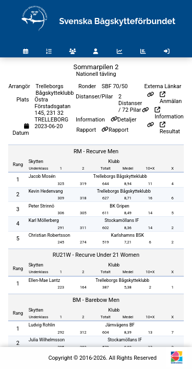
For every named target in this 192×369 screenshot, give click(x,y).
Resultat (170, 128)
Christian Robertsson (49, 235)
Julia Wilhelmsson (47, 339)
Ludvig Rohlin (42, 324)
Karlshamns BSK (127, 235)
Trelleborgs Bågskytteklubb (120, 176)
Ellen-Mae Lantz (44, 280)
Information (169, 113)
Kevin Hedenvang (46, 191)
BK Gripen (119, 206)
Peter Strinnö (41, 206)
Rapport (119, 130)
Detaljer (126, 119)
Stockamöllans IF (121, 220)
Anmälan (171, 98)
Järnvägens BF (119, 324)
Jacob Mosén (42, 176)
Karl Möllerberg (44, 220)
